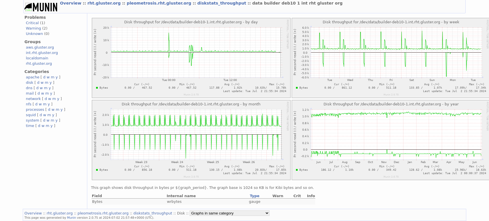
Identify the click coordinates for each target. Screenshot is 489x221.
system (32, 120)
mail (30, 93)
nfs (29, 104)
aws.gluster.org (40, 47)
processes (35, 109)
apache (32, 77)
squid (31, 115)
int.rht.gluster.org (42, 53)
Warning (33, 28)
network (33, 99)
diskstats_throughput (222, 3)
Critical (32, 23)
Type (255, 196)
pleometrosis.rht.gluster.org (160, 3)
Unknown (34, 34)
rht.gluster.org (104, 3)
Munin (71, 217)
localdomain (37, 58)
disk (29, 82)
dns (29, 88)
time (30, 126)
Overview (71, 3)
